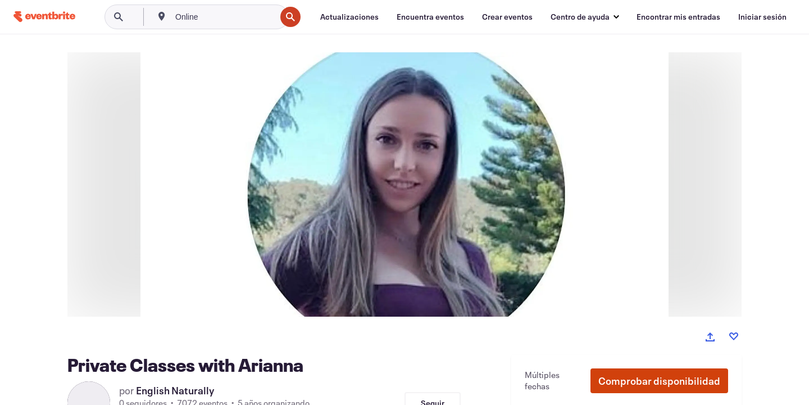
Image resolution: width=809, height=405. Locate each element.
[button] (659, 380)
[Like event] (734, 336)
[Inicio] (44, 16)
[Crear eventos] (507, 17)
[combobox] (224, 17)
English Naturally (175, 390)
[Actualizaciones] (349, 17)
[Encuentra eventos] (430, 17)
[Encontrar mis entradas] (678, 17)
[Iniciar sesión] (762, 17)
